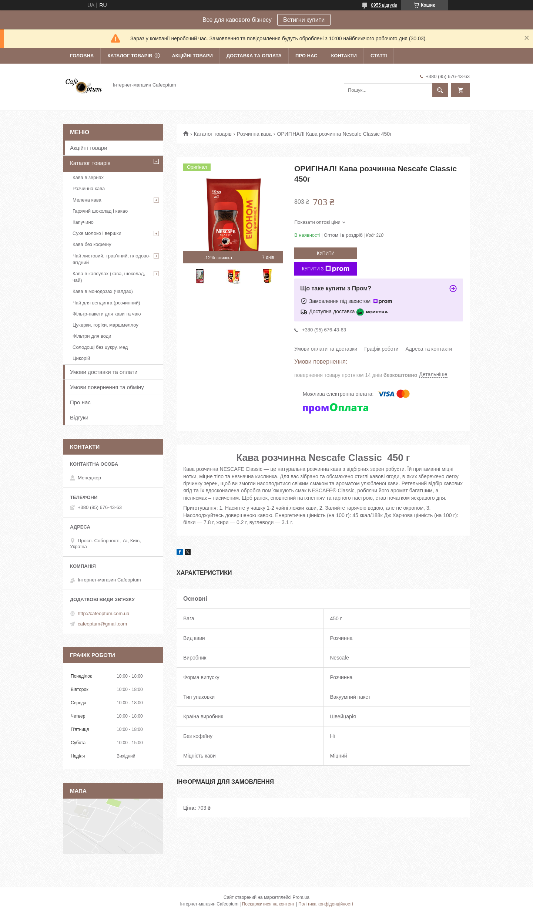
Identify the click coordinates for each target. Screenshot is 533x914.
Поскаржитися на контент (268, 904)
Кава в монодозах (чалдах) (103, 291)
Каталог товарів (129, 55)
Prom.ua (301, 897)
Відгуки (79, 417)
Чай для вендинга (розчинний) (106, 303)
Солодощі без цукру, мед (100, 347)
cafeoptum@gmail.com (102, 624)
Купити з (326, 269)
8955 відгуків (384, 5)
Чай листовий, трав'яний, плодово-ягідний (111, 259)
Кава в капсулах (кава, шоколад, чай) (109, 277)
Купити (326, 253)
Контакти (344, 55)
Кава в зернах (88, 177)
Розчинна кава (254, 134)
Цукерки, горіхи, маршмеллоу (105, 325)
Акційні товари (192, 55)
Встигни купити (304, 20)
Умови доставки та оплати (103, 372)
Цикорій (81, 358)
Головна (82, 55)
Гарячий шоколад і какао (100, 211)
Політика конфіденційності (325, 904)
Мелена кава (87, 200)
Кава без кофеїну (92, 244)
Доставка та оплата (254, 55)
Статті (379, 55)
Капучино (83, 222)
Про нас (306, 55)
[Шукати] (440, 90)
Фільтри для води (92, 336)
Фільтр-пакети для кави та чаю (107, 314)
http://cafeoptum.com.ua (103, 613)
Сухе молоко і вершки (97, 233)
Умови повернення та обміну (107, 387)
